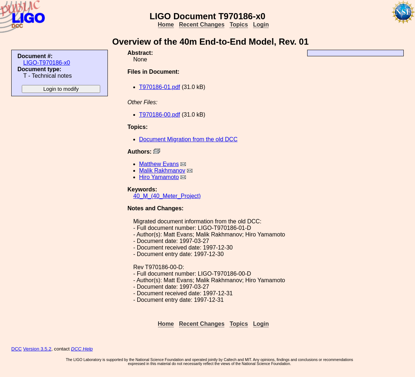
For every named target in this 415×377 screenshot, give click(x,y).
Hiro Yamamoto (159, 177)
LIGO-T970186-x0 (46, 63)
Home (166, 24)
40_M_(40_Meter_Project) (167, 196)
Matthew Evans (159, 164)
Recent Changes (201, 24)
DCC (16, 349)
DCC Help (82, 349)
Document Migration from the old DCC (188, 139)
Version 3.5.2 (37, 349)
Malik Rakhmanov (162, 170)
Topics (238, 24)
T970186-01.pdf (159, 87)
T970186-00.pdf (159, 115)
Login (261, 24)
